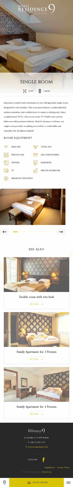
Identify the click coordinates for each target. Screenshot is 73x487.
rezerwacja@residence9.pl (38, 447)
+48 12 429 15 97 (37, 442)
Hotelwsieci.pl (46, 472)
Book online (37, 482)
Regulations (50, 467)
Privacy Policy (63, 467)
